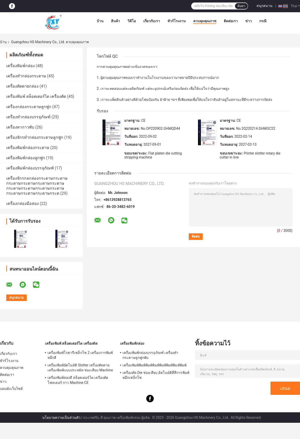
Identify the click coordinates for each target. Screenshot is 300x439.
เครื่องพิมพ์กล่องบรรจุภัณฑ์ (30, 168)
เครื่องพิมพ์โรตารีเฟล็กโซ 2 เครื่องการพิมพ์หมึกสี (80, 355)
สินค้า (115, 21)
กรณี (262, 21)
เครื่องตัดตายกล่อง (22, 86)
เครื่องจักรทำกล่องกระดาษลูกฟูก (34, 137)
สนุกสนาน (264, 6)
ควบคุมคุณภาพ (204, 21)
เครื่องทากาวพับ (20, 127)
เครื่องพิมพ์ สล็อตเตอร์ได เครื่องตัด (36, 96)
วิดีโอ (132, 21)
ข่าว (248, 21)
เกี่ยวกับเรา (151, 21)
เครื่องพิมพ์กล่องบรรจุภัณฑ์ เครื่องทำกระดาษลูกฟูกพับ (150, 355)
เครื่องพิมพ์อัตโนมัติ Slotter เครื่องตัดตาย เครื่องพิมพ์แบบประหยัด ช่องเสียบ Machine (80, 367)
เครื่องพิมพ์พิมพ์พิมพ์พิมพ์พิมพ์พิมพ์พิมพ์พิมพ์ (154, 365)
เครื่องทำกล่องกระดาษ (26, 76)
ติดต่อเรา (231, 21)
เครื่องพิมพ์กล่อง (20, 65)
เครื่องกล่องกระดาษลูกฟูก (28, 106)
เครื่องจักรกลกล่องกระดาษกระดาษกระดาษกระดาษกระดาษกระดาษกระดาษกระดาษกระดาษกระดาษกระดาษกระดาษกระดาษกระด (37, 186)
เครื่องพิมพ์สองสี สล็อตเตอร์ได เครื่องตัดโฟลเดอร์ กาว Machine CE (78, 380)
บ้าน (100, 21)
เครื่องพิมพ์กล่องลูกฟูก (25, 157)
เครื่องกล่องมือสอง (22, 203)
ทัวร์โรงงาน (177, 21)
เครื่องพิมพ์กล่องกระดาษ (27, 147)
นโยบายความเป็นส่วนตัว (61, 418)
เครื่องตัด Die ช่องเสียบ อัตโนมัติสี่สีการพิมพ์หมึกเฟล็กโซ (155, 375)
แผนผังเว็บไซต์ (11, 389)
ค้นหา (241, 6)
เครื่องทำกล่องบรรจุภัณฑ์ (28, 117)
